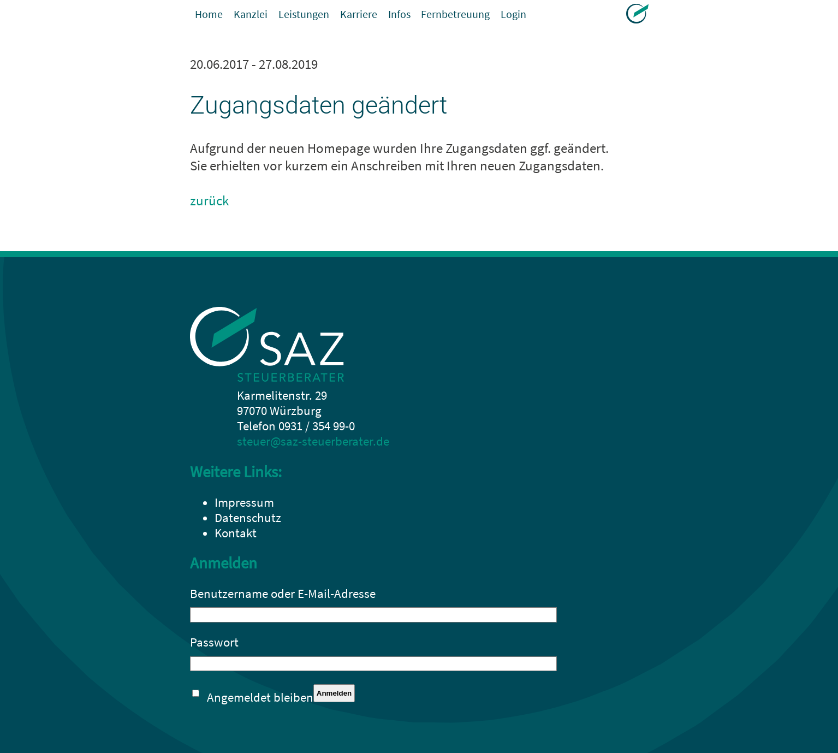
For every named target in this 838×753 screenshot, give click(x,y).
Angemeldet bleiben (260, 697)
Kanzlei (259, 16)
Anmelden (334, 693)
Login (562, 16)
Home (211, 16)
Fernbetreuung (495, 16)
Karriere (383, 16)
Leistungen (320, 16)
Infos (430, 16)
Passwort (214, 642)
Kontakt (236, 533)
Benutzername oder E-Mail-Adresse (283, 593)
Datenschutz (248, 517)
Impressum (244, 502)
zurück (209, 200)
